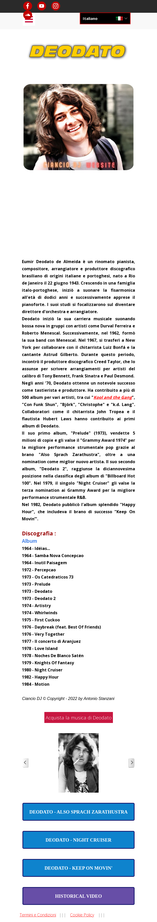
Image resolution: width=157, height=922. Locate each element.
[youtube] (41, 6)
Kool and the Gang (113, 397)
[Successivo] (131, 763)
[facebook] (27, 6)
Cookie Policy (82, 915)
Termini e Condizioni (38, 915)
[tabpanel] (78, 480)
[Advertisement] (78, 219)
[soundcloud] (27, 14)
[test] (78, 812)
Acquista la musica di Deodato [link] (79, 717)
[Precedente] (25, 763)
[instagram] (55, 6)
